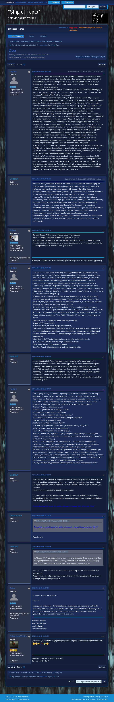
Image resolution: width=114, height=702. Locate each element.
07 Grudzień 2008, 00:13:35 (41, 356)
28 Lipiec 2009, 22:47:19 (40, 588)
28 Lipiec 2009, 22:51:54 (40, 636)
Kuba (12, 588)
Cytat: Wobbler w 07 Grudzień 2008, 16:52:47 (52, 521)
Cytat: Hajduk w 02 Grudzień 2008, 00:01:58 (52, 552)
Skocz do (71, 681)
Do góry (11, 667)
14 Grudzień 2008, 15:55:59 (41, 546)
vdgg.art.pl (73, 28)
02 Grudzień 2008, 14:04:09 (41, 230)
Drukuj (102, 64)
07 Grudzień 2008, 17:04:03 (41, 515)
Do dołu (11, 64)
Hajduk (13, 71)
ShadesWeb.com (23, 699)
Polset (13, 230)
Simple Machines (23, 696)
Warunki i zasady (94, 696)
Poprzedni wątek (83, 57)
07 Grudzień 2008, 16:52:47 (41, 475)
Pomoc (85, 696)
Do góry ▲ (104, 696)
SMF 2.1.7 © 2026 (12, 696)
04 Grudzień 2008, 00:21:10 (41, 268)
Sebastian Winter (18, 636)
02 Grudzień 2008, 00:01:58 (41, 71)
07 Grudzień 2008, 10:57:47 (41, 389)
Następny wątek (98, 57)
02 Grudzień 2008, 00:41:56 (41, 179)
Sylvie (50, 45)
